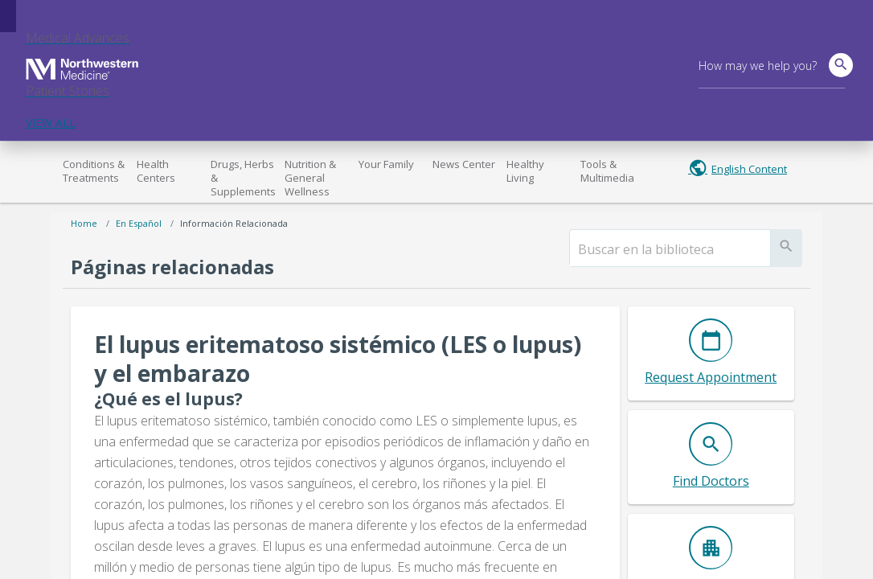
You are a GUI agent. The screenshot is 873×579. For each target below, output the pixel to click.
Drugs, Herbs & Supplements (243, 178)
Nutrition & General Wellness (310, 178)
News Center (463, 164)
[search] (670, 249)
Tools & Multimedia (607, 171)
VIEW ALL (51, 122)
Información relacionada (234, 223)
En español (139, 223)
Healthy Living (525, 171)
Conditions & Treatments (94, 171)
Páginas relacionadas (172, 266)
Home (84, 223)
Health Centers (156, 171)
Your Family (386, 164)
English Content (749, 169)
